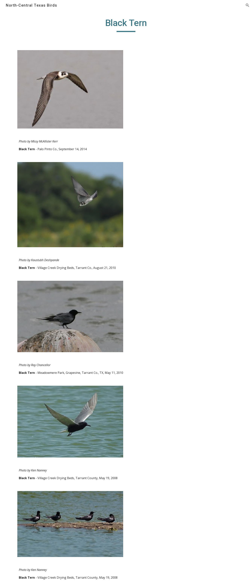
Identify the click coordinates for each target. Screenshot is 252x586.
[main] (126, 25)
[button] (247, 5)
